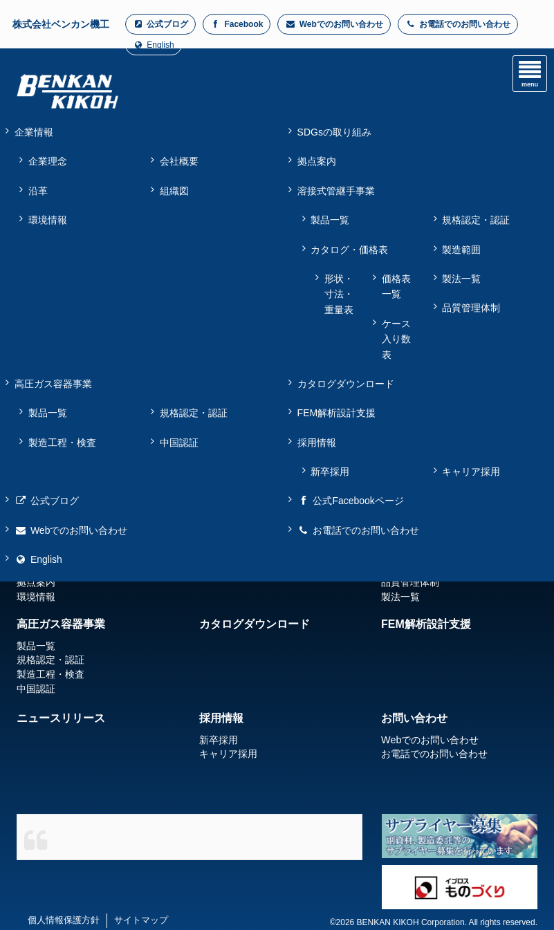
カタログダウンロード (254, 624)
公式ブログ (160, 24)
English (153, 45)
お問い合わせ (414, 718)
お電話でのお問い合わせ (457, 24)
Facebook (236, 24)
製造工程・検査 (62, 442)
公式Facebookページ (350, 500)
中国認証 (179, 442)
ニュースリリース (61, 718)
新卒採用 (330, 471)
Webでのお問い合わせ (333, 24)
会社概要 (179, 161)
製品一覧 (330, 219)
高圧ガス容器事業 (61, 624)
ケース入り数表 (396, 339)
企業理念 (47, 161)
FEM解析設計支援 (426, 624)
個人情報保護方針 (64, 920)
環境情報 (47, 219)
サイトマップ (141, 920)
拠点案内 (36, 582)
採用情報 (221, 718)
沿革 (38, 190)
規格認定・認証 (476, 219)
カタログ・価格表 (349, 249)
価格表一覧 (396, 286)
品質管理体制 (471, 307)
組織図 (174, 190)
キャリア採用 (471, 471)
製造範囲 (461, 249)
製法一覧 (461, 278)
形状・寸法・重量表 (338, 294)
